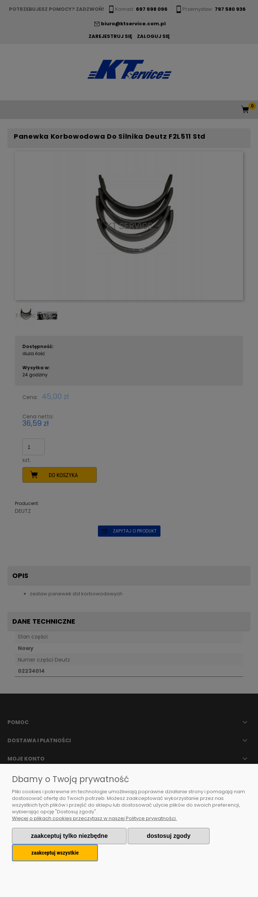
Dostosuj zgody (168, 836)
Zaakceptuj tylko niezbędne (69, 836)
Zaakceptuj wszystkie (55, 852)
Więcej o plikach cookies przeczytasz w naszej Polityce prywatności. (94, 818)
